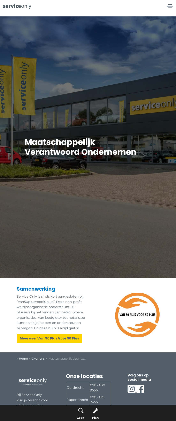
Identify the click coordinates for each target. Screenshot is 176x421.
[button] (137, 315)
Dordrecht (75, 388)
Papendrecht (78, 400)
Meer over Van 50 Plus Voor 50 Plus (49, 338)
